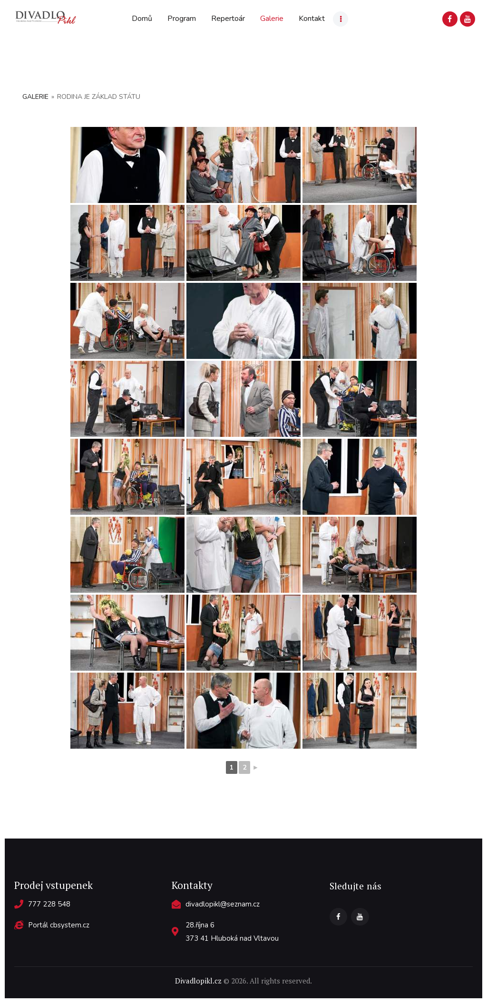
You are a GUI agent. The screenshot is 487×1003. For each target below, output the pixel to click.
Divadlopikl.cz (198, 980)
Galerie (35, 96)
